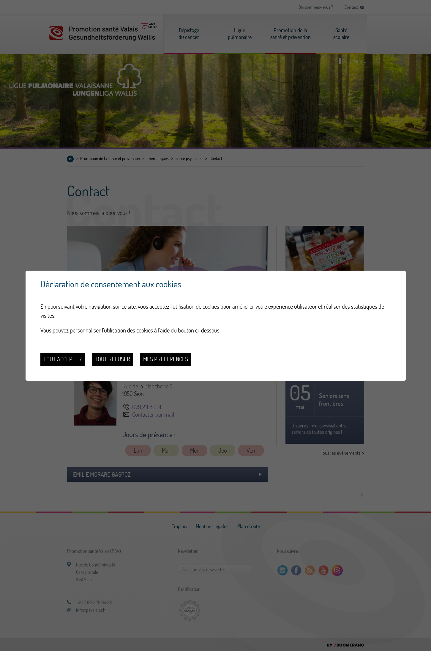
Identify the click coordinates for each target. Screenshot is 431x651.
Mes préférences (165, 359)
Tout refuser (112, 359)
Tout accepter (62, 359)
